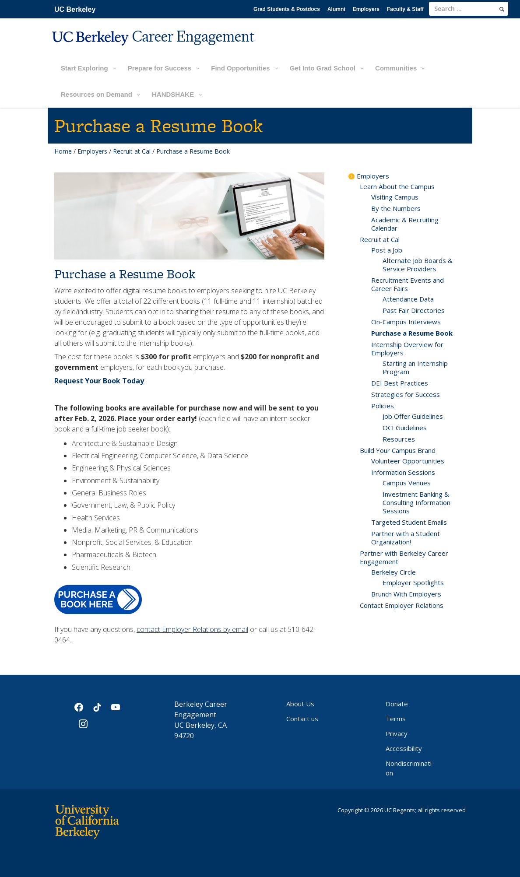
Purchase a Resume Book (412, 333)
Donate (397, 703)
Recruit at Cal (132, 151)
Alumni (336, 9)
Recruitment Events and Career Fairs (407, 284)
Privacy (397, 733)
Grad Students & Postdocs (286, 9)
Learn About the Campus (397, 186)
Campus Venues (407, 482)
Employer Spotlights (413, 582)
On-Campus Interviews (406, 321)
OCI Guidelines (405, 427)
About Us (300, 703)
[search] (501, 9)
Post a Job (386, 250)
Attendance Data (408, 299)
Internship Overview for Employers (407, 348)
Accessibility (404, 748)
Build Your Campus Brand (398, 450)
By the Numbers (396, 208)
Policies (382, 405)
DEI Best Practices (399, 383)
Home (63, 151)
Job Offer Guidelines (413, 416)
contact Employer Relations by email (192, 629)
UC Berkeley (74, 9)
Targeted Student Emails (409, 522)
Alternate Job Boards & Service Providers (418, 264)
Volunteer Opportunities (407, 460)
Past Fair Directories (414, 310)
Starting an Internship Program (415, 367)
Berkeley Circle (393, 572)
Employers (366, 9)
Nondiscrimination (409, 768)
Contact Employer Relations (401, 605)
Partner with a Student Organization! (405, 537)
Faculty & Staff (405, 9)
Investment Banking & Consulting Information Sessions (416, 502)
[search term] (468, 9)
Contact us (302, 718)
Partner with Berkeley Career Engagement (404, 557)
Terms (396, 718)
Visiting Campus (394, 197)
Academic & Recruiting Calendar (405, 223)
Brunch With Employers (406, 593)
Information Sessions (403, 472)
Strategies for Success (405, 394)
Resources (399, 439)
